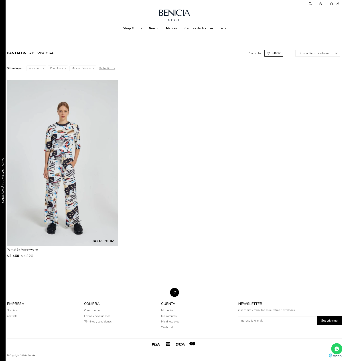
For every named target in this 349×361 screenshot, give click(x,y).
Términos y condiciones (98, 321)
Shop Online (132, 28)
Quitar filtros (107, 68)
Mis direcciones (170, 321)
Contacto (12, 316)
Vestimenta (35, 68)
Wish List (167, 327)
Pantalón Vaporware (22, 250)
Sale (223, 28)
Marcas (171, 28)
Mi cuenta (167, 310)
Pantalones (56, 68)
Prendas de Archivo (198, 28)
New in (154, 28)
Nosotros (12, 310)
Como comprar (92, 310)
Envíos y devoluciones (97, 316)
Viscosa (81, 68)
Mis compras (169, 316)
